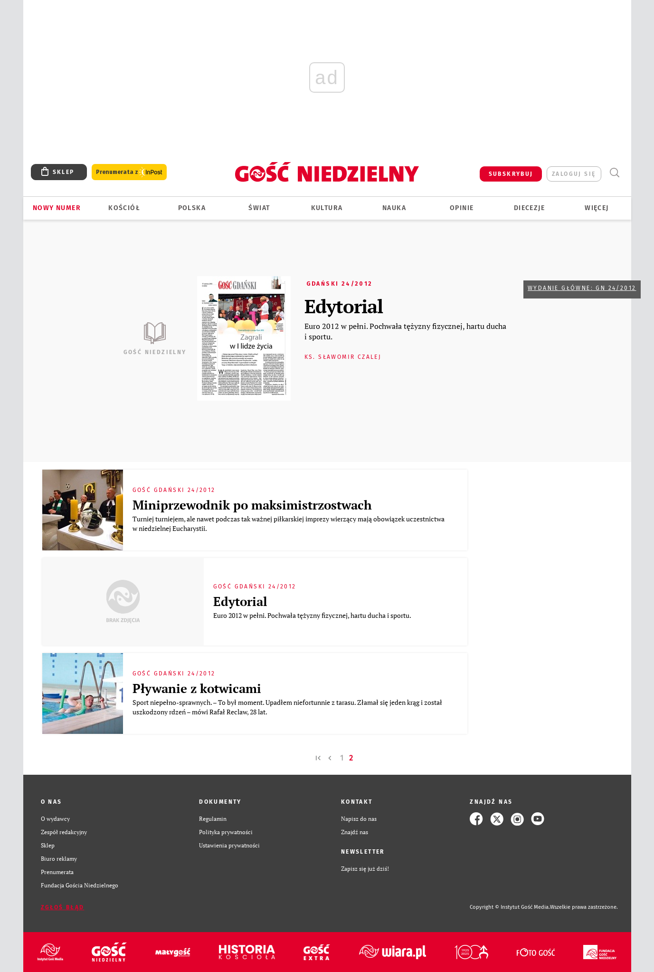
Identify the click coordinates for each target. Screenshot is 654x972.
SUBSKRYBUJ (511, 174)
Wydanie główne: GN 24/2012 (582, 288)
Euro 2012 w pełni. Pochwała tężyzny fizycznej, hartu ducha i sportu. (405, 331)
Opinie (462, 208)
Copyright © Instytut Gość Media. (510, 907)
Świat (259, 208)
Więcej (596, 208)
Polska (192, 208)
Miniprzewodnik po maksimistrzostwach (252, 505)
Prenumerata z (129, 172)
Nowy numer (57, 208)
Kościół (124, 208)
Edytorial (343, 305)
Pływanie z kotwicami (197, 688)
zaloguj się (574, 174)
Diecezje (529, 208)
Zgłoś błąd (63, 907)
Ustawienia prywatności (229, 845)
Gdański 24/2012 (339, 283)
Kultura (327, 208)
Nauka (394, 208)
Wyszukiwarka (615, 173)
